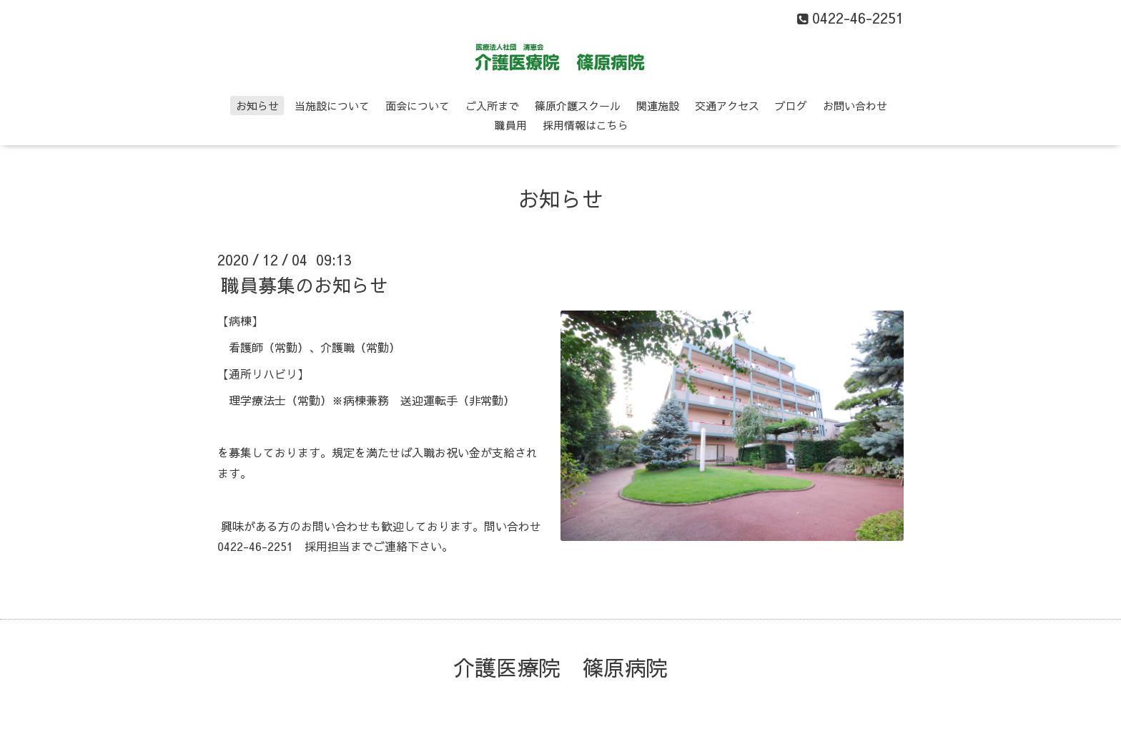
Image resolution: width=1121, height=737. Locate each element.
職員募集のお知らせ (304, 285)
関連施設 (657, 105)
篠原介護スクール (578, 105)
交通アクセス (727, 105)
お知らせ (257, 105)
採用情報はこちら (585, 124)
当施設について (332, 105)
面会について (417, 105)
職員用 (511, 124)
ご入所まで (492, 105)
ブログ (791, 105)
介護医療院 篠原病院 (560, 667)
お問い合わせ (855, 105)
